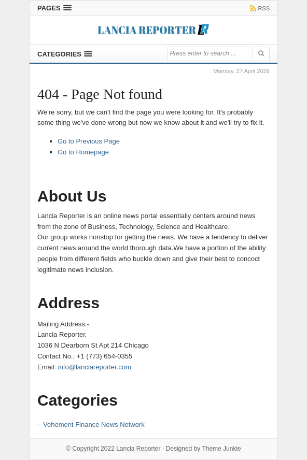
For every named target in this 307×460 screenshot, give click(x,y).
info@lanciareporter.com (94, 367)
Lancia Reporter (138, 448)
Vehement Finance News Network (94, 424)
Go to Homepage (83, 152)
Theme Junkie (221, 448)
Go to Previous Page (89, 141)
